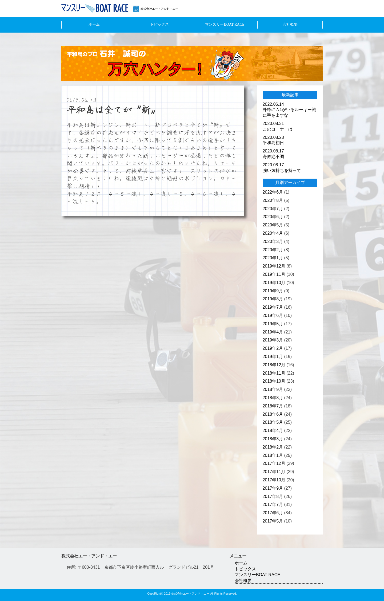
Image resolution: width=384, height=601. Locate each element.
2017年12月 (274, 463)
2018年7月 (273, 406)
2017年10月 (274, 480)
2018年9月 (273, 389)
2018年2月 (273, 447)
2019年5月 (273, 323)
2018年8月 (273, 397)
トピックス (159, 24)
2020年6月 (273, 216)
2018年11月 (274, 373)
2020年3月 (273, 241)
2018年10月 (274, 381)
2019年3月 (273, 340)
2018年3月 (273, 439)
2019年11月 (274, 274)
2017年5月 (273, 521)
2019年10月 (274, 282)
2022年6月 (273, 192)
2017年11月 (274, 471)
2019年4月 (273, 332)
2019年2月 (273, 348)
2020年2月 (273, 250)
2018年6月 (273, 414)
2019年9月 (273, 291)
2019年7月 (273, 307)
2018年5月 (273, 422)
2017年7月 (273, 504)
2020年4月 (273, 233)
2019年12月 (274, 266)
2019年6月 (273, 315)
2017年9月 (273, 488)
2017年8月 (273, 496)
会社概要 (290, 24)
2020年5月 (273, 225)
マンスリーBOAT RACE (224, 24)
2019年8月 (273, 299)
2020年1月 (273, 258)
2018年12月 (274, 365)
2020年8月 (273, 200)
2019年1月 (273, 356)
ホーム (94, 24)
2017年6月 (273, 512)
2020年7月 (273, 208)
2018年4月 (273, 430)
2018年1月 (273, 455)
